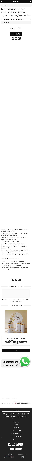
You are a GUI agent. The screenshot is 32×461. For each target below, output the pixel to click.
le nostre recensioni (8, 403)
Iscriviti (16, 350)
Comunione (4, 5)
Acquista (16, 33)
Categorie (16, 427)
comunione (18, 301)
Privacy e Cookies (16, 433)
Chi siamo (16, 439)
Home (16, 424)
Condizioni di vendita (16, 436)
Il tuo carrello (16, 430)
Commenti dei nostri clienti (9, 398)
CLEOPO (16, 1)
